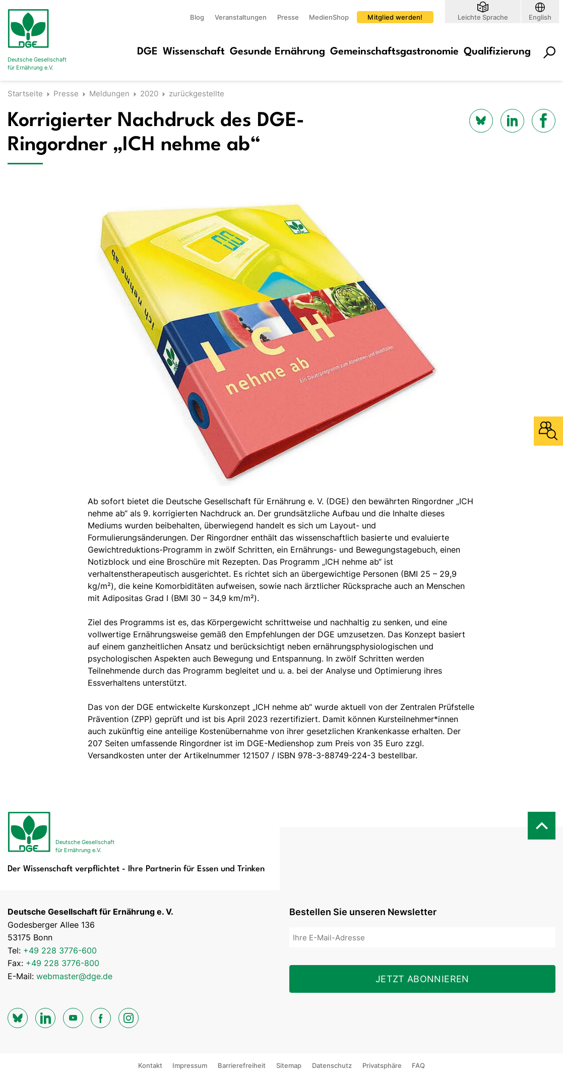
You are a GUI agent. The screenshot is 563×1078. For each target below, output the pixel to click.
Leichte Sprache (483, 17)
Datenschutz (332, 1065)
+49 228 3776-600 (60, 950)
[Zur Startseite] (48, 40)
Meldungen (109, 93)
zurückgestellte (196, 93)
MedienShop (329, 17)
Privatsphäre (382, 1065)
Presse (288, 17)
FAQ (418, 1065)
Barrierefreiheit (242, 1065)
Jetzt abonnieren (422, 979)
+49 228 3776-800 (62, 963)
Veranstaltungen (241, 17)
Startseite (25, 93)
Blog (197, 17)
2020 (149, 93)
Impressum (189, 1065)
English (540, 17)
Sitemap (288, 1065)
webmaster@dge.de (74, 976)
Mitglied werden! (394, 17)
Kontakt (150, 1065)
